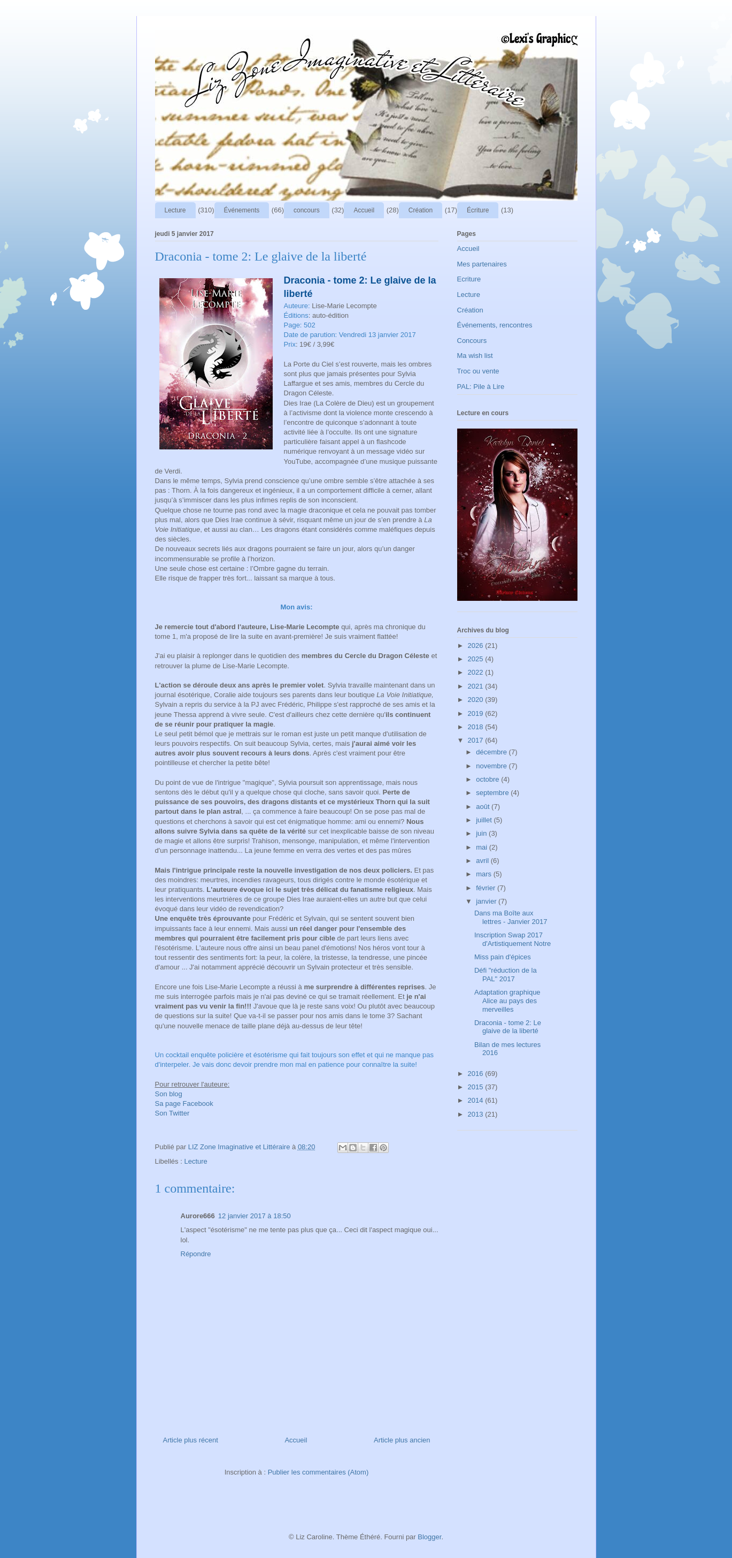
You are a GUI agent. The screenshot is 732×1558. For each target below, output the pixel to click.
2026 (477, 645)
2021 (477, 686)
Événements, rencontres (495, 325)
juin (482, 833)
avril (483, 861)
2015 (477, 1087)
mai (482, 847)
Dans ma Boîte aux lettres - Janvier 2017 (510, 917)
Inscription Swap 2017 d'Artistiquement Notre (512, 939)
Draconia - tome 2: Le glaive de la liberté (507, 1027)
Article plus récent (190, 1440)
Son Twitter (172, 1113)
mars (485, 874)
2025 (477, 659)
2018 (477, 727)
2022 (477, 672)
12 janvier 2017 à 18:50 (254, 1216)
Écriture (478, 210)
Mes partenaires (482, 264)
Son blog (168, 1094)
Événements (242, 210)
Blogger (429, 1537)
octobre (488, 779)
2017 (477, 740)
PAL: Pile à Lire (481, 387)
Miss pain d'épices (502, 957)
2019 (477, 713)
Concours (472, 341)
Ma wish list (475, 356)
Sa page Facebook (184, 1103)
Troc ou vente (478, 371)
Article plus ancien (402, 1440)
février (486, 888)
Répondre (196, 1254)
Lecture (175, 210)
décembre (492, 752)
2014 (477, 1100)
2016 (477, 1074)
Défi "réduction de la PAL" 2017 (505, 974)
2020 (477, 700)
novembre (492, 766)
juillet (485, 820)
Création (421, 210)
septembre (493, 793)
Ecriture (469, 279)
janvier (487, 901)
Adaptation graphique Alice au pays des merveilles (507, 1000)
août (483, 807)
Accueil (363, 210)
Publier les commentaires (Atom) (318, 1472)
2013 (477, 1114)
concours (307, 210)
